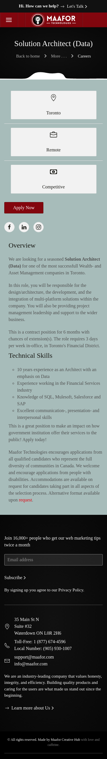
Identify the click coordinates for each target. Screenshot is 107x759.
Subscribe (13, 574)
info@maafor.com (30, 660)
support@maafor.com (34, 653)
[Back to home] (53, 20)
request (25, 499)
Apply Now (24, 207)
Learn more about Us (27, 705)
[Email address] (53, 556)
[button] (9, 20)
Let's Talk (71, 6)
